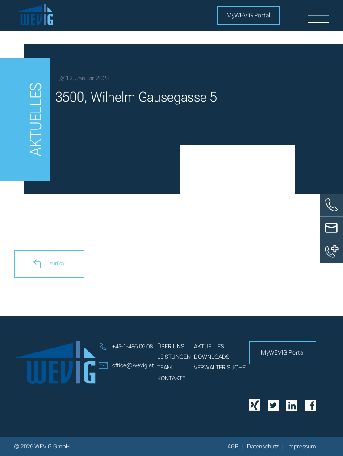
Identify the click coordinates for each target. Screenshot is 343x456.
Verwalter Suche (220, 367)
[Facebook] (310, 404)
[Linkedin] (291, 404)
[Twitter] (273, 404)
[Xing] (254, 405)
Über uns (170, 346)
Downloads (212, 356)
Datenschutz (263, 446)
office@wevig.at (126, 365)
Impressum (301, 446)
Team (164, 367)
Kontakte (171, 378)
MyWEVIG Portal (248, 15)
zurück (49, 263)
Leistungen (174, 356)
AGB (232, 446)
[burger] (318, 15)
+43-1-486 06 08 (126, 347)
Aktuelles (209, 346)
